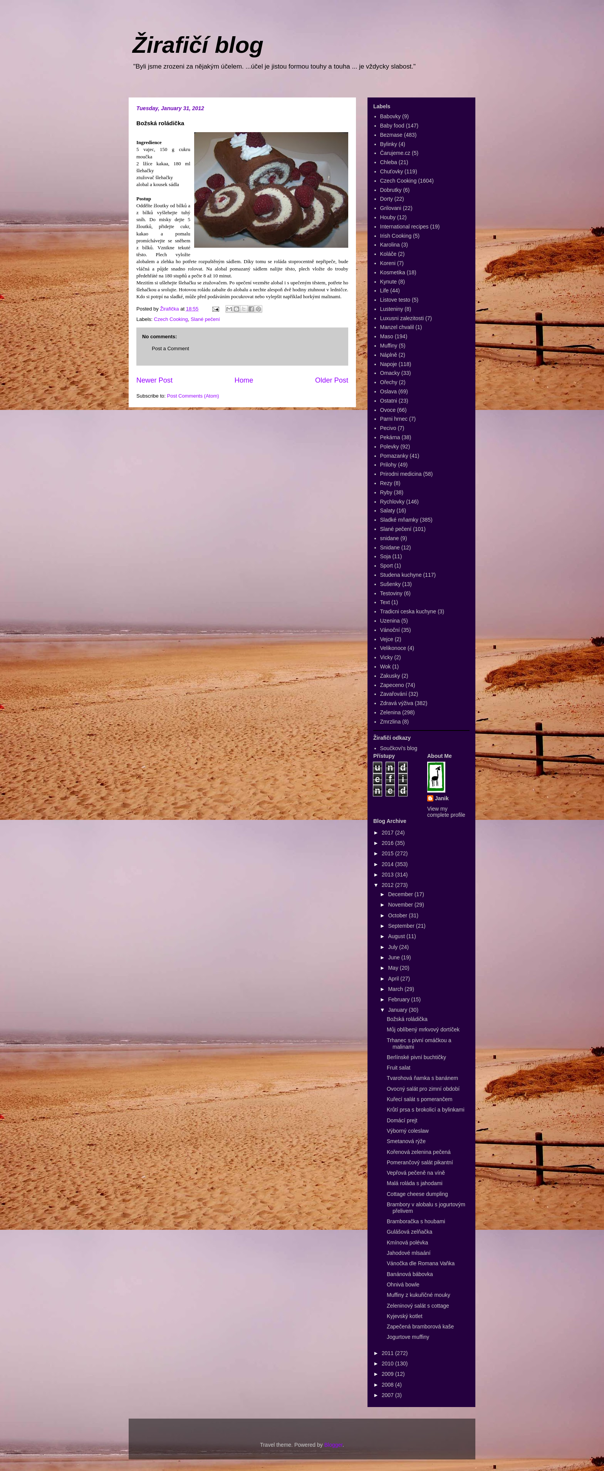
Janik (442, 798)
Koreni (388, 263)
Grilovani (390, 208)
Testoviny (391, 593)
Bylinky (388, 144)
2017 (388, 833)
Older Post (331, 380)
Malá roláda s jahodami (415, 1183)
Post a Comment (170, 348)
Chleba (388, 162)
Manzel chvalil (397, 327)
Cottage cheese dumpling (417, 1194)
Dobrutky (391, 190)
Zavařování (393, 694)
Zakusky (390, 676)
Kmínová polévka (407, 1242)
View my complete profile (446, 812)
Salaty (387, 510)
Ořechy (389, 382)
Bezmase (391, 135)
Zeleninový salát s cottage (418, 1306)
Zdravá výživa (396, 703)
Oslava (388, 391)
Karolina (390, 245)
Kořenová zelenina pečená (419, 1152)
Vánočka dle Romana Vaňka (421, 1263)
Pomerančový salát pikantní (420, 1162)
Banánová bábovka (410, 1274)
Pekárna (390, 437)
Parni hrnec (394, 419)
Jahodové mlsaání (409, 1253)
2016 (388, 843)
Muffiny (389, 346)
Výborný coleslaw (408, 1131)
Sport (386, 566)
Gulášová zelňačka (409, 1232)
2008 (388, 1385)
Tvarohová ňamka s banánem (422, 1078)
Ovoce (388, 410)
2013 (388, 875)
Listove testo (395, 300)
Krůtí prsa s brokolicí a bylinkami (426, 1110)
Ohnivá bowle (403, 1284)
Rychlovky (392, 502)
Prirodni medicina (401, 474)
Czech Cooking (171, 319)
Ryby (386, 492)
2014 (388, 864)
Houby (388, 217)
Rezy (386, 483)
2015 (388, 853)
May (393, 968)
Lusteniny (391, 309)
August (397, 936)
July (393, 947)
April (394, 979)
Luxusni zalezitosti (402, 318)
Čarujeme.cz (395, 153)
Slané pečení (205, 319)
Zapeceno (392, 685)
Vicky (386, 657)
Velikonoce (393, 648)
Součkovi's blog (399, 748)
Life (384, 290)
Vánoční (390, 630)
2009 (388, 1374)
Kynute (388, 282)
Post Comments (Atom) (193, 396)
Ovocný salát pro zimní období (423, 1089)
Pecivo (388, 428)
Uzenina (390, 621)
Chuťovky (391, 171)
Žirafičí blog (198, 45)
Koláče (388, 254)
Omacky (390, 373)
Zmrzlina (390, 722)
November (401, 905)
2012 (388, 885)
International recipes (404, 226)
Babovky (390, 116)
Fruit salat (398, 1068)
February (399, 999)
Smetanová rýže (406, 1141)
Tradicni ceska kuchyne (408, 611)
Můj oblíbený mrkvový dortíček (423, 1029)
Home (244, 380)
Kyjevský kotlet (405, 1316)
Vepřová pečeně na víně (416, 1173)
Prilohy (388, 465)
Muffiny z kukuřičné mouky (418, 1295)
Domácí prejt (402, 1120)
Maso (386, 336)
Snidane (390, 547)
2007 (388, 1395)
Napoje (388, 364)
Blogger (333, 1445)
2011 (388, 1353)
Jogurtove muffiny (408, 1337)
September (402, 926)
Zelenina (390, 712)
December (401, 894)
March (396, 989)
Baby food (392, 126)
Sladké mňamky (399, 520)
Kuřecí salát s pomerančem (419, 1099)
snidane (389, 538)
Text (385, 602)
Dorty (386, 199)
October (398, 915)
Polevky (389, 446)
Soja (385, 556)
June (394, 957)
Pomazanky (394, 456)
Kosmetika (392, 272)
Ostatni (388, 401)
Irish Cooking (396, 236)
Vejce (386, 639)
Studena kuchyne (401, 575)
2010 (388, 1363)
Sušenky (390, 584)
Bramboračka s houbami (416, 1221)
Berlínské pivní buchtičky (416, 1057)
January (398, 1010)
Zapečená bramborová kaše (420, 1326)
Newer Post (154, 380)
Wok (385, 666)
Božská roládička (407, 1019)
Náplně (388, 355)
